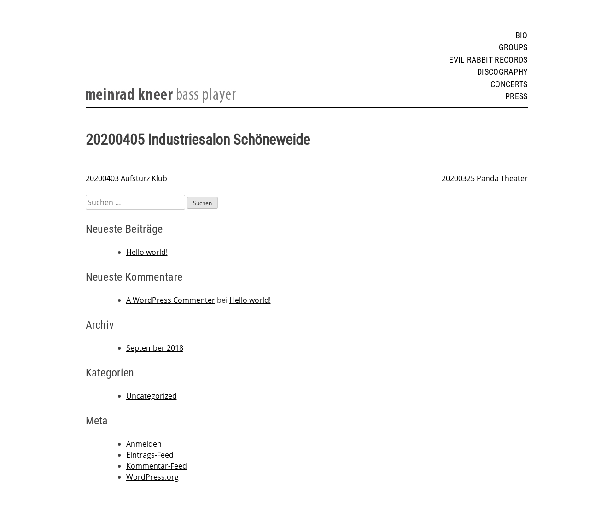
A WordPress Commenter (170, 300)
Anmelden (144, 444)
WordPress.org (152, 477)
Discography (502, 71)
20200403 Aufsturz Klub (126, 178)
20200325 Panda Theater (485, 178)
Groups (513, 47)
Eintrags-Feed (150, 455)
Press (516, 96)
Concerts (509, 84)
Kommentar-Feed (156, 466)
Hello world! (147, 252)
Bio (521, 35)
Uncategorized (151, 396)
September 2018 (154, 348)
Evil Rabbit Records (488, 60)
